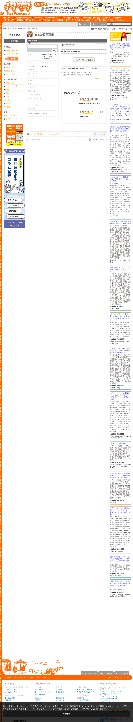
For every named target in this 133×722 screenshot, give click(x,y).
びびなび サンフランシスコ (110, 691)
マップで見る (10, 74)
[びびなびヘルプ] (95, 20)
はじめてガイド (11, 692)
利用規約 (8, 677)
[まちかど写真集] (57, 20)
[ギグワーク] (68, 20)
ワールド (6, 29)
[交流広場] (46, 20)
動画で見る (9, 71)
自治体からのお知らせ (85, 692)
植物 (7, 93)
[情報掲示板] (86, 18)
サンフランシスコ (30, 29)
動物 (7, 90)
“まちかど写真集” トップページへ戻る (44, 134)
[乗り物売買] (105, 18)
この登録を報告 (34, 139)
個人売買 (59, 689)
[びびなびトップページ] (17, 8)
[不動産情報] (116, 18)
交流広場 (80, 698)
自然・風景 (9, 83)
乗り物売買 (60, 692)
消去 (104, 134)
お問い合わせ (10, 700)
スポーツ (8, 100)
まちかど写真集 (14, 35)
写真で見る (9, 67)
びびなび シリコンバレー (109, 694)
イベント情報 (40, 695)
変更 (96, 134)
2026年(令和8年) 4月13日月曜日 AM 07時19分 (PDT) (113, 29)
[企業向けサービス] (106, 20)
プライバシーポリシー (37, 677)
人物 (7, 96)
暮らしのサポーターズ (85, 689)
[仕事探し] (76, 18)
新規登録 (14, 41)
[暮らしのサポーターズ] (32, 20)
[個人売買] (96, 18)
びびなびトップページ (14, 119)
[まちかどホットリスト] (52, 18)
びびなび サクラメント (108, 696)
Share (96, 78)
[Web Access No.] (82, 20)
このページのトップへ (99, 139)
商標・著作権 (20, 677)
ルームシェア (61, 700)
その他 (7, 107)
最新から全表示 (11, 50)
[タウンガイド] (37, 18)
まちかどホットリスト (43, 692)
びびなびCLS (10, 689)
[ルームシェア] (8, 20)
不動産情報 (60, 698)
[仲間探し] (19, 20)
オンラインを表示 (12, 54)
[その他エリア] (120, 20)
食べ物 (7, 103)
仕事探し (38, 700)
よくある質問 (10, 698)
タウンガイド (40, 689)
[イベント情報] (66, 18)
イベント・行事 (11, 86)
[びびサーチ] (8, 18)
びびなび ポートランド (108, 699)
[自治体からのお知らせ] (22, 18)
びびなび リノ (105, 701)
